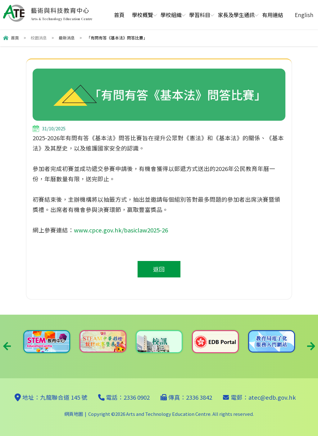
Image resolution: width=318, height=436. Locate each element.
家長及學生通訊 (236, 15)
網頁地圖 (73, 414)
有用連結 (272, 15)
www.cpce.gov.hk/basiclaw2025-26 (121, 230)
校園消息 (39, 38)
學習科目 (199, 15)
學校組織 (171, 15)
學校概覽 (142, 15)
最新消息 (67, 38)
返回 (159, 269)
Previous (7, 346)
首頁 (119, 15)
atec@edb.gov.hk (272, 397)
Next (311, 346)
